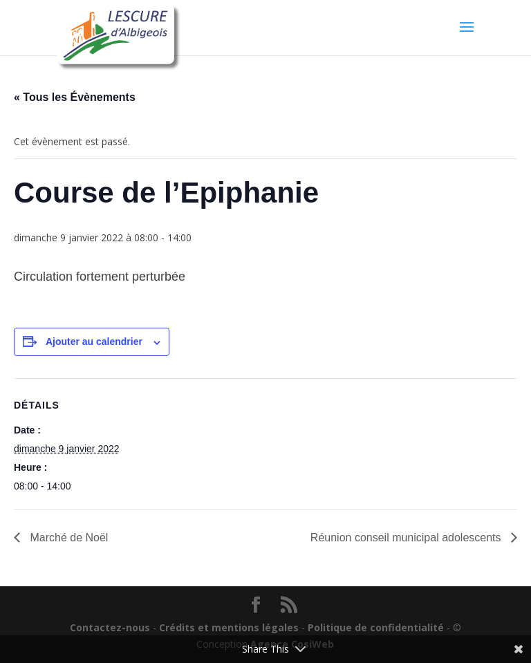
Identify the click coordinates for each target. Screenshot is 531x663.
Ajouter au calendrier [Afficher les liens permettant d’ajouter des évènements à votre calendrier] (94, 341)
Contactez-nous (110, 627)
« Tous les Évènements (75, 97)
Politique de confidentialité (376, 627)
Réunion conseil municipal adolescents (407, 537)
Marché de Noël (67, 537)
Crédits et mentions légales (229, 627)
